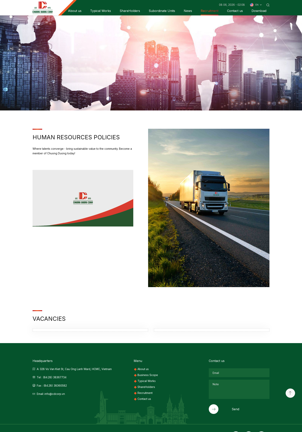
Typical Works (100, 11)
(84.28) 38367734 (54, 377)
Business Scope (148, 375)
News (188, 11)
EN (259, 5)
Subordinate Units (162, 11)
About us (143, 369)
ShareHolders (130, 11)
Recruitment (209, 11)
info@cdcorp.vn (54, 393)
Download (259, 11)
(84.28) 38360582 (55, 385)
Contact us (235, 11)
